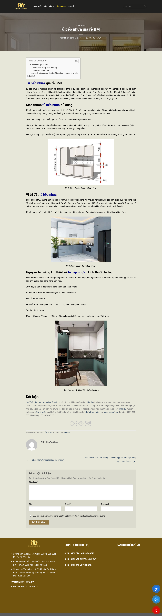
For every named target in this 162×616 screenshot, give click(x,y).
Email (68, 504)
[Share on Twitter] (76, 423)
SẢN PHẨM (49, 6)
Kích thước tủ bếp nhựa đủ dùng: (45, 68)
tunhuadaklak (95, 38)
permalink (67, 432)
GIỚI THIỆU (38, 6)
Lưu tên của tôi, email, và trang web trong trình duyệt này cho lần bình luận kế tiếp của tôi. (69, 516)
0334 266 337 (32, 586)
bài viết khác (40, 412)
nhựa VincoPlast (111, 412)
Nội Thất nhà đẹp (33, 402)
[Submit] (145, 6)
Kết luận (32, 76)
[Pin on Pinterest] (86, 423)
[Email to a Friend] (81, 423)
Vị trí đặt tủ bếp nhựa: (41, 70)
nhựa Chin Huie (92, 412)
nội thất (89, 402)
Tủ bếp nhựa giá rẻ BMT (39, 65)
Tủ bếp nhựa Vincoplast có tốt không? (45, 460)
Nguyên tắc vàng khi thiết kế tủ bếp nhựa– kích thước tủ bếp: (55, 73)
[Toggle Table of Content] (75, 61)
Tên (31, 504)
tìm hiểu (122, 409)
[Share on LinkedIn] (90, 423)
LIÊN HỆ (71, 6)
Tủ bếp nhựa (35, 83)
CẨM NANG (61, 6)
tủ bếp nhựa (51, 105)
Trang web (105, 504)
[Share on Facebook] (72, 423)
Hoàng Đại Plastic (50, 402)
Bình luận (33, 482)
